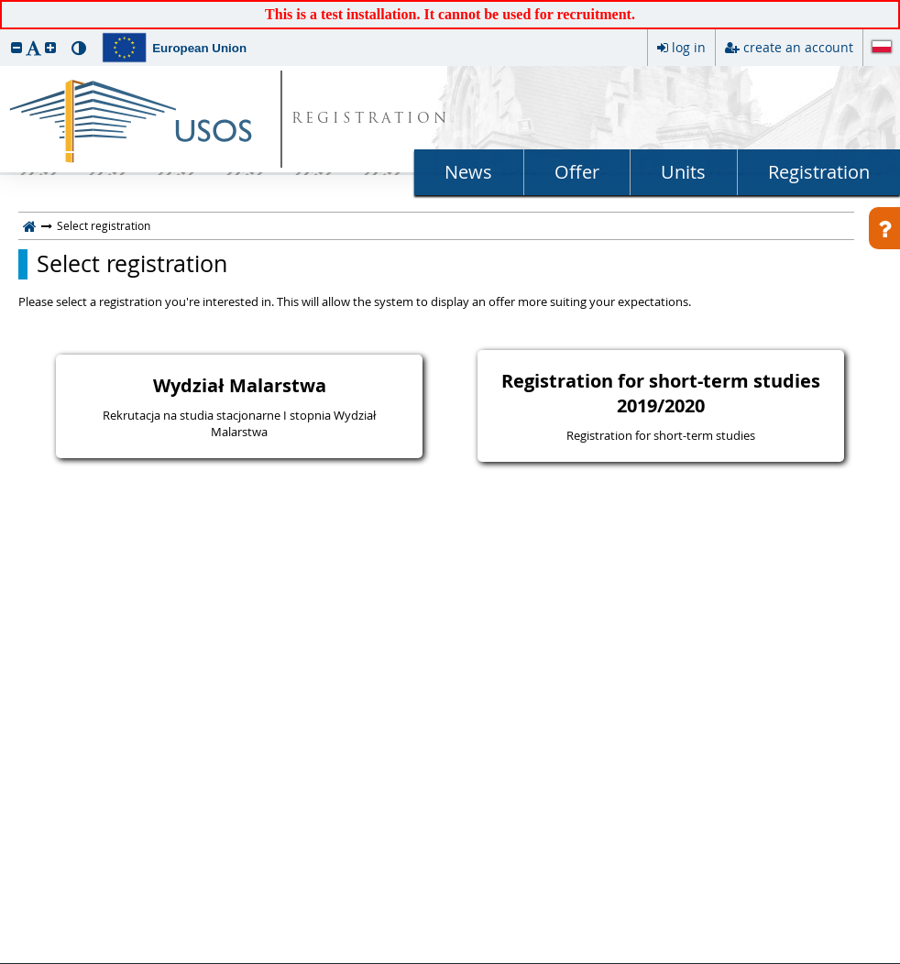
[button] (16, 47)
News (468, 171)
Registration (819, 171)
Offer (576, 171)
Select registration (132, 264)
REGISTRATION (370, 119)
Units (683, 171)
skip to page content (4, 4)
